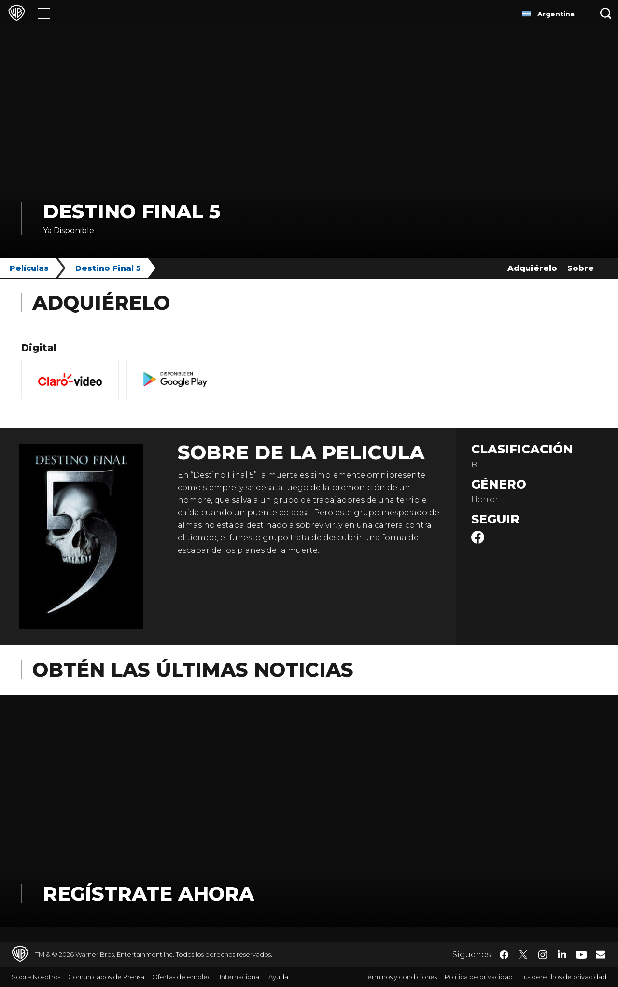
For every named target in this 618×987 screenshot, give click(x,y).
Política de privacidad (479, 977)
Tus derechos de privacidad (563, 977)
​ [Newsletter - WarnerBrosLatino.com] (600, 954)
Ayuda (278, 977)
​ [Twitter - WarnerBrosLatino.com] (523, 954)
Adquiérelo (532, 268)
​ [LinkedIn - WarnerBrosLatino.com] (562, 954)
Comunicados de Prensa (106, 977)
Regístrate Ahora (148, 893)
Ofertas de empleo (182, 977)
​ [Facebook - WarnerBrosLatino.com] (504, 954)
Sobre (580, 268)
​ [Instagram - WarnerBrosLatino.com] (542, 954)
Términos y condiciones (401, 977)
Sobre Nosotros (36, 977)
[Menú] (44, 13)
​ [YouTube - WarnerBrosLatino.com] (581, 954)
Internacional (240, 977)
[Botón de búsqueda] (606, 13)
